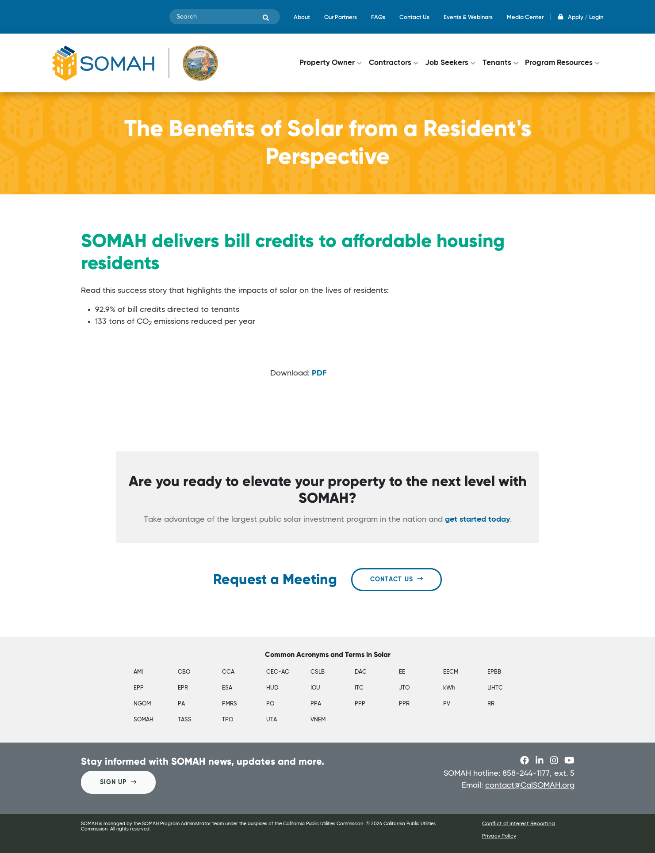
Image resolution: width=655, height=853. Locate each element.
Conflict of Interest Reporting (518, 823)
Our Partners (340, 17)
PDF (319, 373)
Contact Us (414, 17)
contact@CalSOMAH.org (530, 785)
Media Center (525, 17)
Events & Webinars (468, 17)
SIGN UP (118, 782)
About (302, 17)
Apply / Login (580, 17)
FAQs (378, 17)
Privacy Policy (499, 836)
